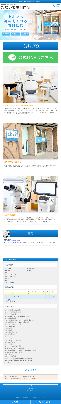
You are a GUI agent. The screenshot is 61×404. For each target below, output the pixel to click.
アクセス (30, 393)
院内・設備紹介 (30, 391)
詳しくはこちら (8, 362)
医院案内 (30, 388)
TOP (30, 385)
